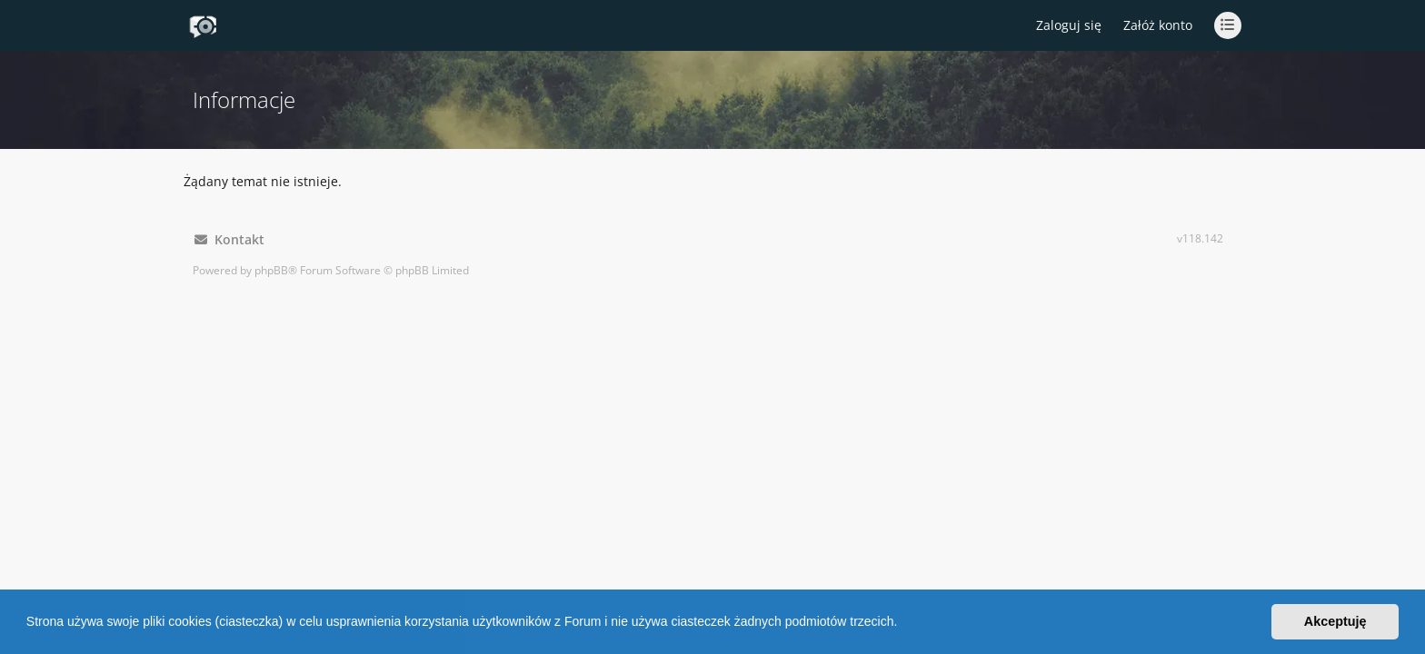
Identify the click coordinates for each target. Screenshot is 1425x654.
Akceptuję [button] (1335, 621)
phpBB (271, 270)
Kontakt (229, 239)
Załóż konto (1157, 25)
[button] (903, 624)
